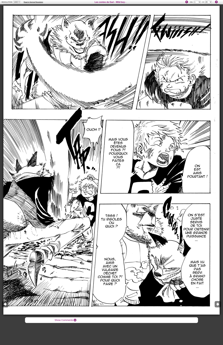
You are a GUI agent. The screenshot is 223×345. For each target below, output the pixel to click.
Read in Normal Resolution (33, 2)
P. (203, 2)
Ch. (191, 2)
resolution (7, 2)
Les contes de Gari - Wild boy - (110, 2)
